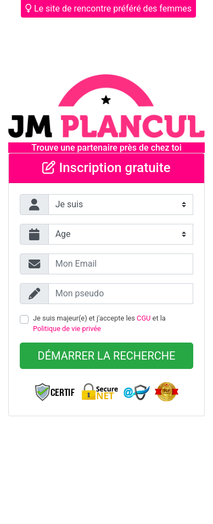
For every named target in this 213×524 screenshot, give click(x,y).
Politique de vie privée (67, 328)
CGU (143, 318)
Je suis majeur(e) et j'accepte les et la (99, 323)
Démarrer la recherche (107, 355)
